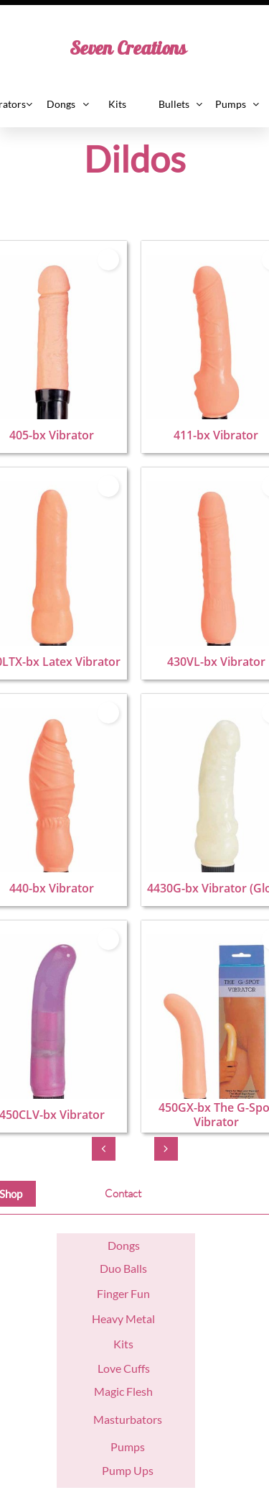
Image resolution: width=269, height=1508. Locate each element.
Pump (116, 1470)
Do (115, 1245)
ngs (131, 1245)
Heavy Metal (123, 1318)
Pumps (127, 1446)
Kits (123, 1344)
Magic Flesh (123, 1391)
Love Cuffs (124, 1368)
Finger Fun (123, 1293)
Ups (142, 1470)
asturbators (133, 1419)
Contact (123, 1193)
